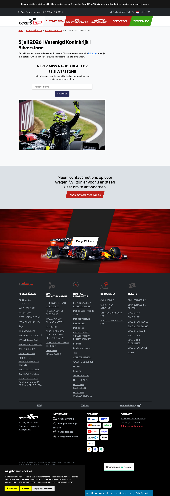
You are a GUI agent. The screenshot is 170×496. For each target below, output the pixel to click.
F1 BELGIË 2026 (54, 21)
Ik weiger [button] (25, 488)
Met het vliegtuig (81, 318)
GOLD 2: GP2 (134, 317)
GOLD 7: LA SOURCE (137, 347)
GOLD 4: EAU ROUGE (138, 326)
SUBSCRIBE (62, 93)
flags (21, 326)
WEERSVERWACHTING (29, 317)
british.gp (92, 53)
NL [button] (140, 12)
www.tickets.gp (130, 405)
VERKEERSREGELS (82, 357)
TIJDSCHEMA (25, 312)
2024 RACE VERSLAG (29, 373)
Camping (77, 370)
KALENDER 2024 (27, 353)
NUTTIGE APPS (80, 379)
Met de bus (78, 327)
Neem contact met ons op (85, 195)
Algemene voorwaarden (30, 425)
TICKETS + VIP (141, 21)
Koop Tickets (84, 241)
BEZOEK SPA (120, 21)
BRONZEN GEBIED (137, 300)
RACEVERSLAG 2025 (29, 339)
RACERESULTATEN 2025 (30, 344)
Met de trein (79, 323)
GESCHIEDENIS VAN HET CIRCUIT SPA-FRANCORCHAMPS (55, 334)
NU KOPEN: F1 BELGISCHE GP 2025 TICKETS (29, 361)
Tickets (85, 405)
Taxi (75, 352)
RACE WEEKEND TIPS (29, 321)
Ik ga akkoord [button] (12, 488)
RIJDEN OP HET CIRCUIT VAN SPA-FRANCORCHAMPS (82, 336)
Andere (131, 352)
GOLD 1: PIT (134, 312)
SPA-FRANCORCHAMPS (76, 21)
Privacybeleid (25, 429)
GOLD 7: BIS (134, 335)
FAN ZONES (52, 326)
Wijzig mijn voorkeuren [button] (43, 488)
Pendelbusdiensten (82, 348)
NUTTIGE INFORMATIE (99, 21)
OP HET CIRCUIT (81, 375)
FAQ (39, 405)
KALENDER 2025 (27, 348)
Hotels (76, 366)
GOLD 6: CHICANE (136, 330)
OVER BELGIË (107, 300)
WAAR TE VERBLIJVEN (84, 361)
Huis (21, 30)
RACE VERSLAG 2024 (29, 369)
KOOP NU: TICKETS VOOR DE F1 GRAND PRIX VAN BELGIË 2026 (30, 382)
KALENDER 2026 (53, 30)
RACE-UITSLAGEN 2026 (30, 335)
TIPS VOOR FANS (27, 330)
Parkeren (77, 343)
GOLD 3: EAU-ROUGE (138, 321)
